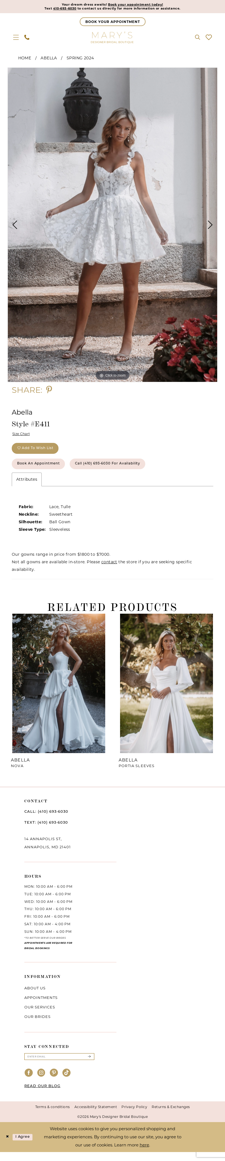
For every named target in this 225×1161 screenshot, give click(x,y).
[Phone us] (27, 38)
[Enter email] (59, 1065)
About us (35, 996)
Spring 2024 (80, 59)
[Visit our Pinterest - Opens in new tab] (54, 1082)
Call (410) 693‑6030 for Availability (126, 471)
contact (109, 569)
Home (24, 59)
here (144, 1154)
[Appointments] (113, 23)
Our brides (37, 1024)
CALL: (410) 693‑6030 (46, 819)
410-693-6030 (55, 9)
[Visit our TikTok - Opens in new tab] (66, 1082)
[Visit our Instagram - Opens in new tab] (41, 1082)
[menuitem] (16, 38)
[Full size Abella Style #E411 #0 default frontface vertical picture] (112, 226)
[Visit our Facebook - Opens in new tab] (28, 1082)
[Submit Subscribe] (89, 1065)
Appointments (41, 1005)
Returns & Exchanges (171, 1116)
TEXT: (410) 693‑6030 (46, 830)
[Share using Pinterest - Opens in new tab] (49, 391)
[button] (16, 38)
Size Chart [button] (22, 435)
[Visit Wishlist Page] (209, 39)
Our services (39, 1015)
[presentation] (59, 691)
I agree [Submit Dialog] (26, 1146)
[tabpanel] (112, 226)
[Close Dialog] (8, 1146)
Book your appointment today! (140, 5)
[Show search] (197, 38)
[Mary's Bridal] (112, 38)
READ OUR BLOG (42, 1095)
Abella (49, 59)
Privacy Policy (134, 1116)
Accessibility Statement (95, 1116)
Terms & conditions (52, 1116)
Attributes (26, 487)
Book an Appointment (43, 471)
